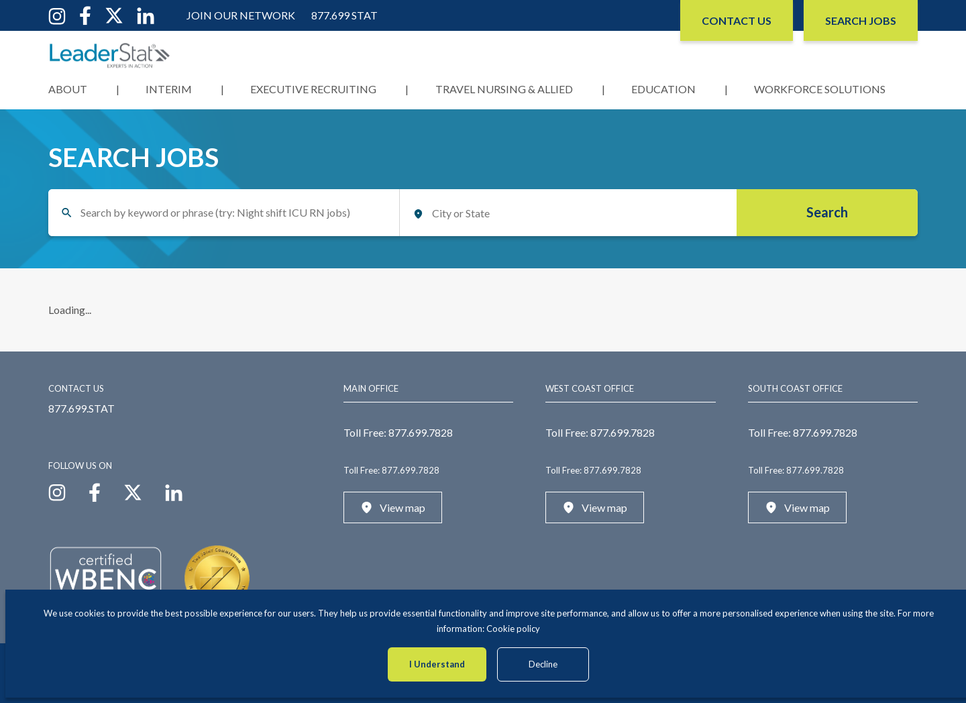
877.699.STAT (81, 408)
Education (663, 89)
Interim (169, 89)
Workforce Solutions (819, 89)
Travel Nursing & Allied (504, 89)
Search (827, 212)
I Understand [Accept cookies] (437, 664)
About (67, 89)
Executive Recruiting (313, 89)
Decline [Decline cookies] (543, 664)
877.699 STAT (344, 15)
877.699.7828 (420, 432)
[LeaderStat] (110, 55)
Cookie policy (513, 628)
